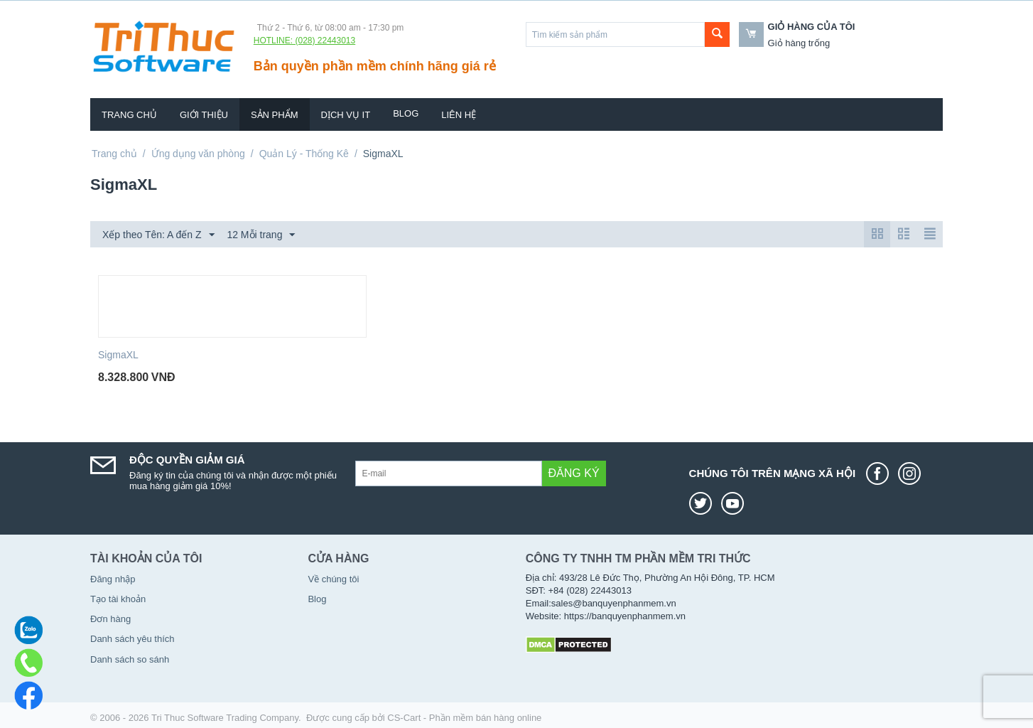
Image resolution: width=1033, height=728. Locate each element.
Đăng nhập (112, 579)
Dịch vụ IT (346, 114)
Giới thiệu (204, 114)
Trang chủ (129, 114)
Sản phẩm (274, 114)
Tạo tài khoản (118, 599)
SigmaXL (118, 354)
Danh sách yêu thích (132, 638)
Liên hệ (458, 114)
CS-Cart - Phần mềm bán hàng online (464, 717)
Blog (405, 113)
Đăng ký (574, 473)
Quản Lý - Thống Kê (304, 153)
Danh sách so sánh (129, 659)
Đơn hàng (110, 619)
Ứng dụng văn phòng (198, 153)
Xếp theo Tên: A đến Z (158, 235)
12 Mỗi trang (261, 235)
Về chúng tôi (333, 579)
